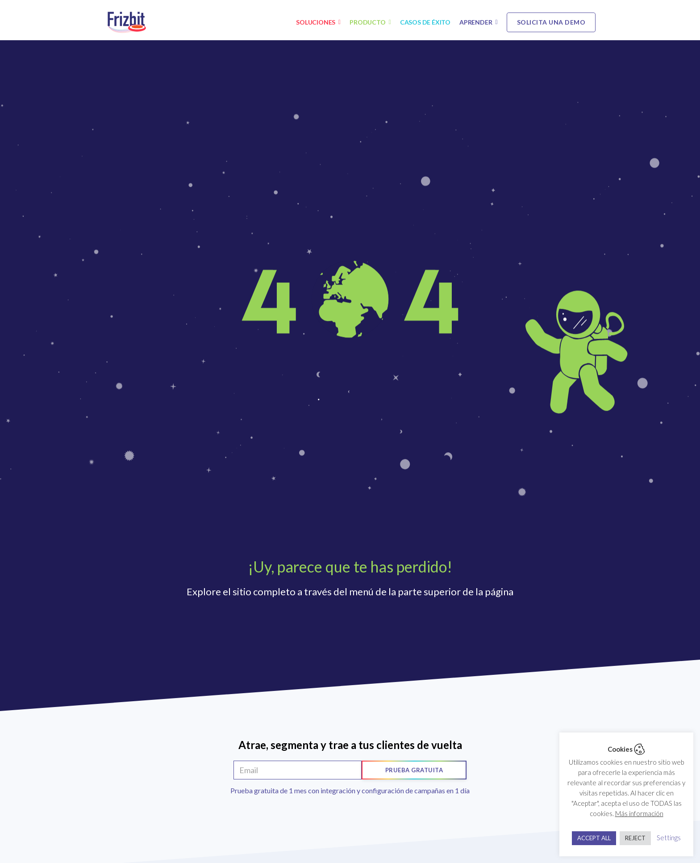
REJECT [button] (635, 838)
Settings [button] (669, 838)
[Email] (297, 770)
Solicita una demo (551, 22)
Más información (639, 813)
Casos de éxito (425, 22)
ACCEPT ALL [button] (594, 838)
